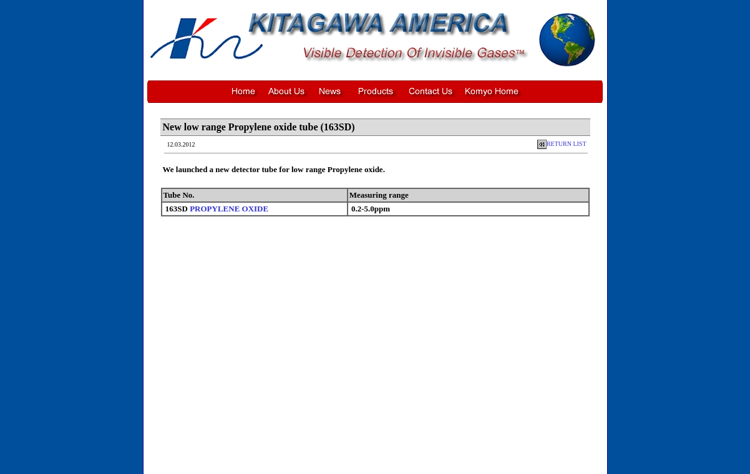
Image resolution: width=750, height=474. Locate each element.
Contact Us (416, 459)
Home (293, 459)
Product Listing (377, 459)
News (345, 459)
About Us (320, 459)
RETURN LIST (562, 143)
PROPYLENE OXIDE (229, 208)
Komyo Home (454, 459)
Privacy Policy (432, 467)
